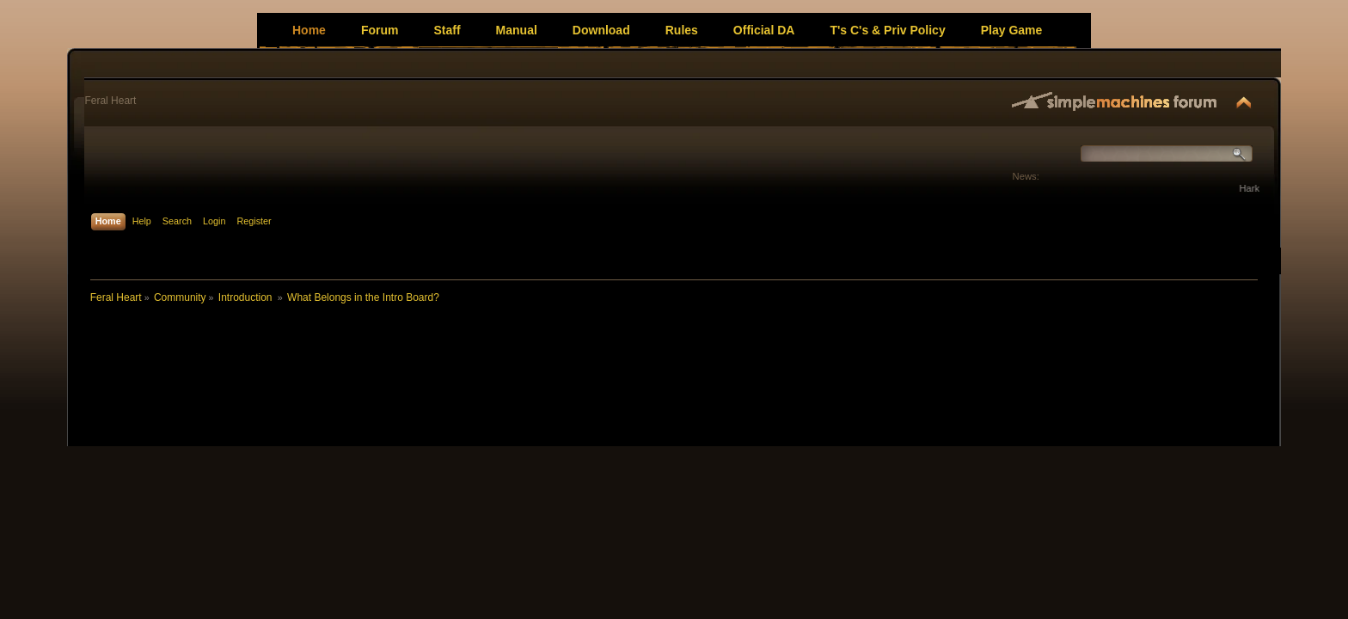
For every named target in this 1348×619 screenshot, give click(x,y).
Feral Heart (110, 101)
